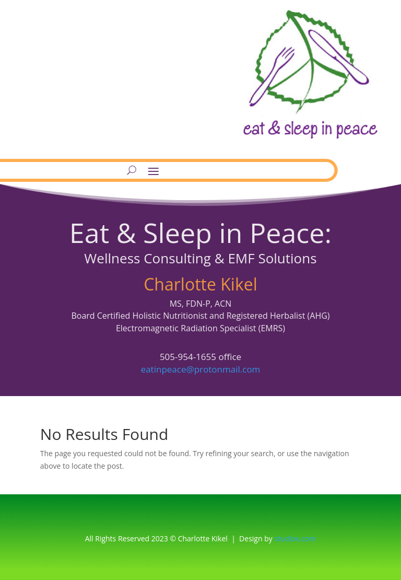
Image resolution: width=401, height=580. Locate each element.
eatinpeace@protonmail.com (201, 369)
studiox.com (295, 538)
